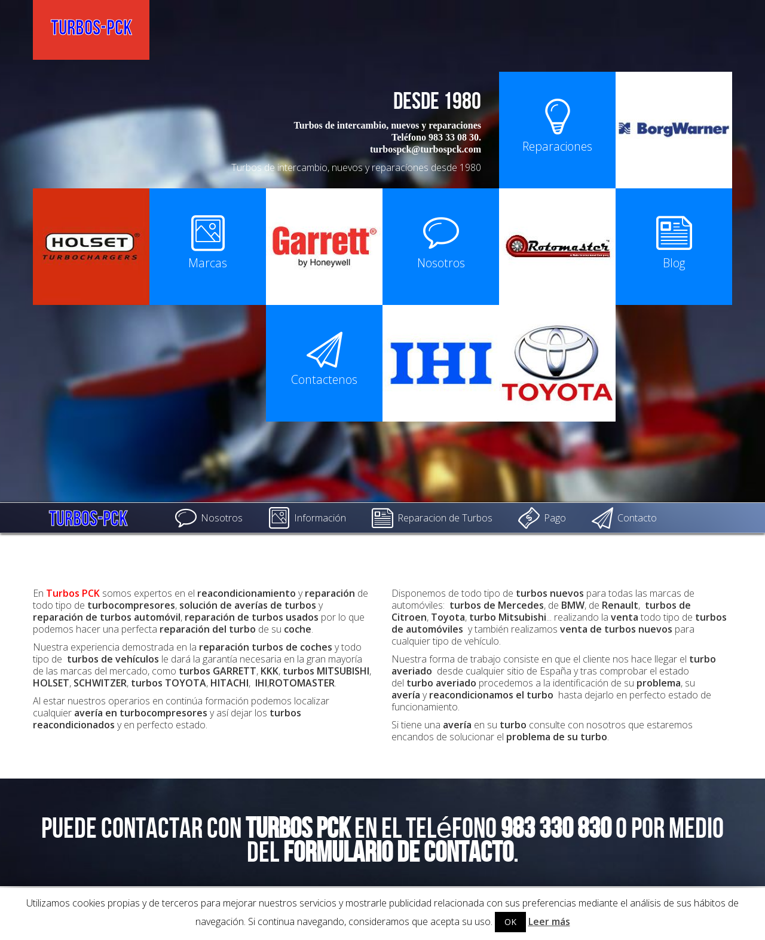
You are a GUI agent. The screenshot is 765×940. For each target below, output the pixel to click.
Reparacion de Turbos (432, 518)
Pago (542, 518)
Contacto (624, 518)
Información (307, 518)
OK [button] (510, 921)
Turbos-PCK (88, 516)
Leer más (549, 921)
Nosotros (209, 518)
